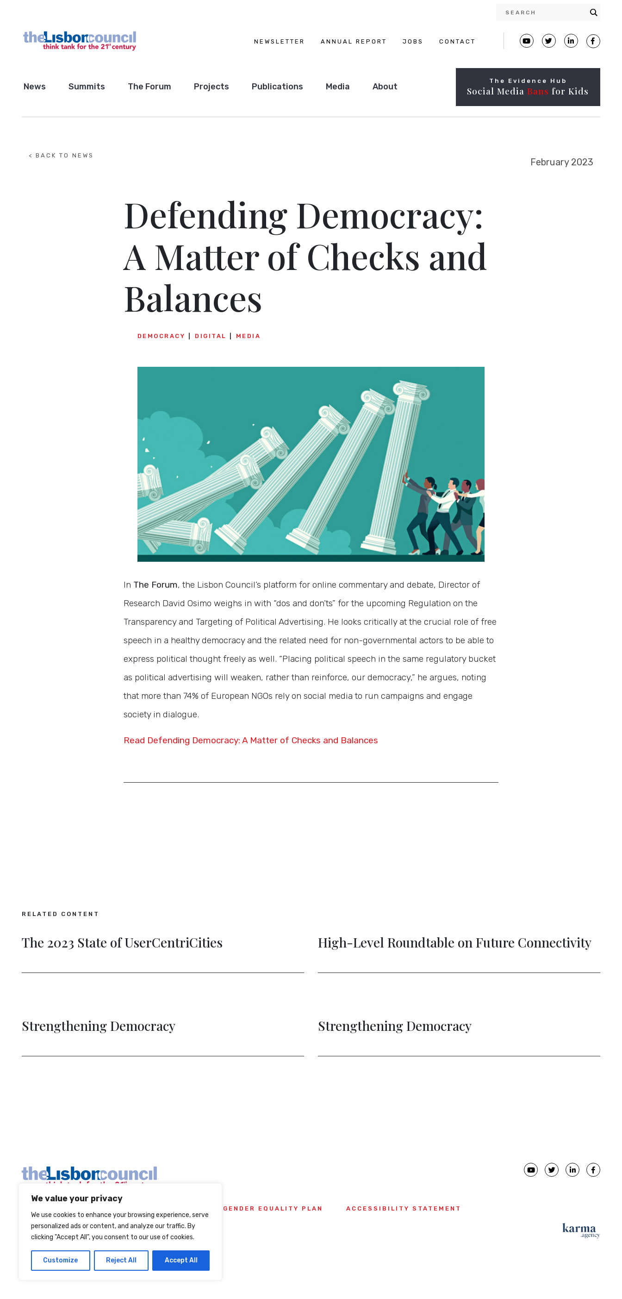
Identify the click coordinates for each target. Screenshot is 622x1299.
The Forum (149, 87)
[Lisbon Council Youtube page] (527, 41)
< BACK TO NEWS (61, 155)
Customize (60, 1260)
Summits (86, 87)
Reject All (121, 1260)
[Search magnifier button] (593, 12)
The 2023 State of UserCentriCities (122, 943)
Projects (211, 87)
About (385, 87)
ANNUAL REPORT (354, 41)
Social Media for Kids (528, 91)
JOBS (413, 41)
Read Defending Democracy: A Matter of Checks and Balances (251, 740)
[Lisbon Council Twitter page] (549, 41)
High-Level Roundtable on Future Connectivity (454, 943)
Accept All (181, 1260)
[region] (120, 1231)
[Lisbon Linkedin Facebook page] (571, 41)
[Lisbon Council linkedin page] (572, 1170)
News (35, 87)
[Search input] (545, 12)
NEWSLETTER (279, 41)
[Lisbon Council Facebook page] (593, 41)
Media (338, 87)
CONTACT (457, 41)
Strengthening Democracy (98, 1026)
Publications (277, 87)
